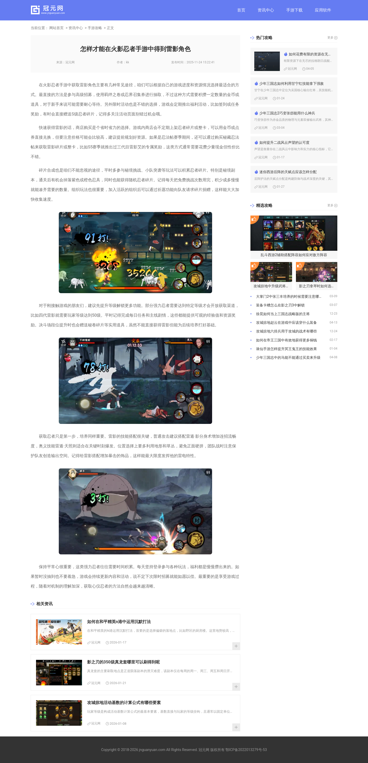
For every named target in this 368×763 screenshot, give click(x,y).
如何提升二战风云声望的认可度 (284, 142)
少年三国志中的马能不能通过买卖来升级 (288, 357)
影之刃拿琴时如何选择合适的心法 (318, 286)
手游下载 (294, 10)
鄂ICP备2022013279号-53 (246, 750)
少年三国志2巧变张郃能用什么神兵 (287, 113)
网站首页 (56, 28)
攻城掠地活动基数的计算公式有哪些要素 (124, 702)
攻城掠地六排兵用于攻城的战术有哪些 (286, 331)
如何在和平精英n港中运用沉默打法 (119, 621)
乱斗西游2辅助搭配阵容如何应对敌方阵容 (294, 255)
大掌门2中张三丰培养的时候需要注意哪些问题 (293, 296)
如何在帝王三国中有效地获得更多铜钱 (286, 340)
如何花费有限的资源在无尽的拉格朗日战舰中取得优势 (311, 54)
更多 (330, 37)
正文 (110, 28)
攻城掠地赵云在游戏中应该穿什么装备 (286, 322)
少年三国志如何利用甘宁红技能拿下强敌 (291, 83)
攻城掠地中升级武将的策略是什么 (273, 286)
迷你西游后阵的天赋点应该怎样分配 (288, 172)
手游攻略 (95, 28)
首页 (241, 10)
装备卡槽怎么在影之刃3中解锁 (280, 305)
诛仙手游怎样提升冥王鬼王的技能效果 (286, 349)
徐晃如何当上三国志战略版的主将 (283, 314)
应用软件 (323, 10)
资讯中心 (266, 10)
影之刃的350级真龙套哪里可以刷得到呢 (123, 662)
